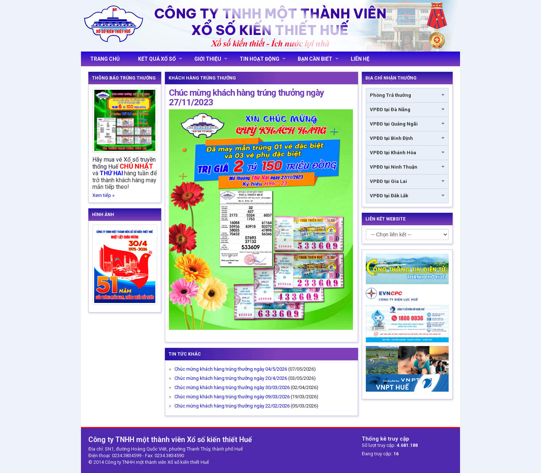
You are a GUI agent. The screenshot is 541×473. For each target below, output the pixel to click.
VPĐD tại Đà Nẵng (390, 109)
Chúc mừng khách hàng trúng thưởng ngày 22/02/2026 (232, 406)
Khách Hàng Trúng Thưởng (202, 78)
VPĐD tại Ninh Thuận (393, 167)
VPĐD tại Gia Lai (388, 181)
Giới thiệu (210, 59)
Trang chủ (105, 59)
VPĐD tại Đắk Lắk (389, 195)
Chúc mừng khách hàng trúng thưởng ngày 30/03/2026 (232, 387)
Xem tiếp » (103, 195)
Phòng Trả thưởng (390, 95)
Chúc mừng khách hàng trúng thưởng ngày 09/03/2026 (232, 396)
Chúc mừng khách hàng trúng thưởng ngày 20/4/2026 (230, 378)
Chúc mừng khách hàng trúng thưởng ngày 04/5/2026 (230, 369)
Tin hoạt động (262, 59)
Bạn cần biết (318, 59)
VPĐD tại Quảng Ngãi (394, 124)
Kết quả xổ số (160, 59)
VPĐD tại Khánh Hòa (393, 152)
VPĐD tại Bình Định (391, 138)
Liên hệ (360, 59)
